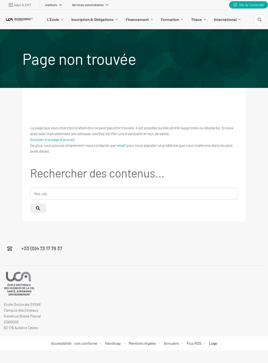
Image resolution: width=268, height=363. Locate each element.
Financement (139, 19)
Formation (172, 19)
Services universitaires (90, 5)
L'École (55, 19)
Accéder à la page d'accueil (52, 139)
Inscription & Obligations (94, 19)
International (227, 19)
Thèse (198, 19)
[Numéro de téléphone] (33, 248)
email (121, 145)
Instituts (53, 5)
